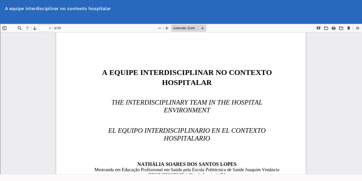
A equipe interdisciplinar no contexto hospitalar (58, 8)
